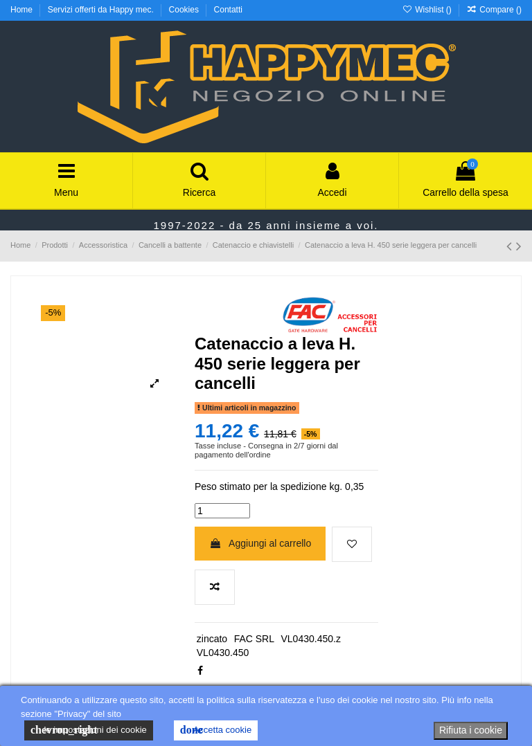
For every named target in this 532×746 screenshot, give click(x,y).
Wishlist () (428, 10)
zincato (212, 638)
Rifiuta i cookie (470, 730)
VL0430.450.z (310, 638)
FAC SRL (254, 638)
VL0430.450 (223, 652)
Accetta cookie (215, 730)
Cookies (185, 10)
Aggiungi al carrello (260, 543)
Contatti (228, 10)
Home (22, 10)
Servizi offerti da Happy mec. (102, 10)
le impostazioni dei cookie (88, 730)
